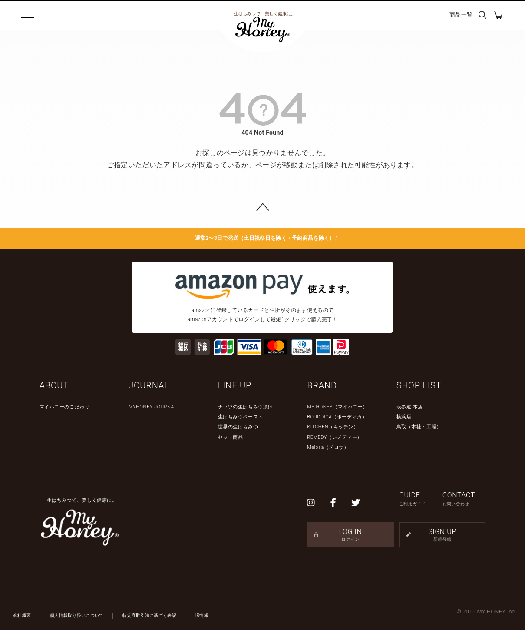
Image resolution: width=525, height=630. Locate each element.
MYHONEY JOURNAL (153, 407)
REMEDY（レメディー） (334, 437)
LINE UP (234, 385)
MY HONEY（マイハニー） (337, 407)
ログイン (249, 319)
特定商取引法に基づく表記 (149, 615)
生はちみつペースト (240, 417)
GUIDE (420, 499)
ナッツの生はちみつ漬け (245, 407)
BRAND (322, 385)
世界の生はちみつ (238, 427)
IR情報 (201, 615)
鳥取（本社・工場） (419, 427)
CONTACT (464, 499)
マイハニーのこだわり (65, 407)
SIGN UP (442, 535)
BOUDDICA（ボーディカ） (337, 417)
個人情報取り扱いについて (77, 615)
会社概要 (22, 615)
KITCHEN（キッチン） (332, 427)
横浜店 (404, 417)
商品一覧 (460, 14)
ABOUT (54, 385)
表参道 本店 (409, 407)
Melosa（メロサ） (328, 447)
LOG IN (350, 535)
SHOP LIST (419, 385)
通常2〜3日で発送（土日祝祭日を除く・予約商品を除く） (262, 238)
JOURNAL (149, 385)
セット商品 (230, 437)
